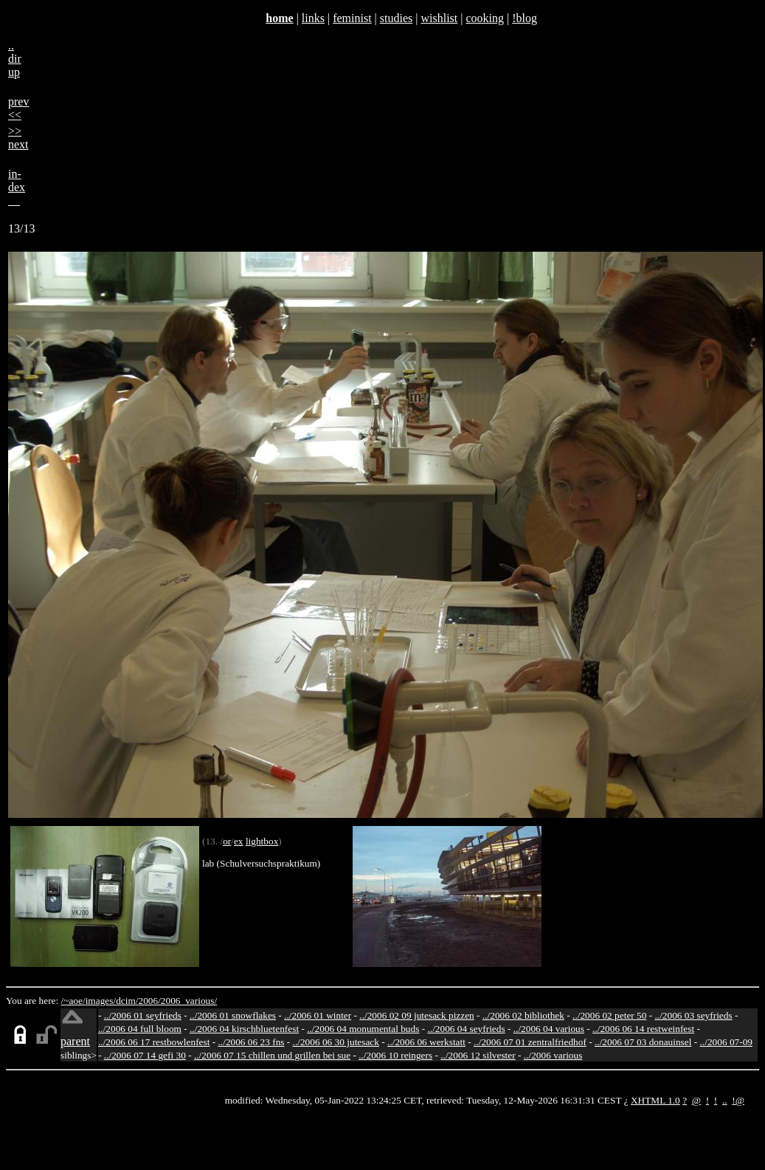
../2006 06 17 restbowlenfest (154, 1041)
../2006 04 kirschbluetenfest (244, 1028)
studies (396, 18)
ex (238, 841)
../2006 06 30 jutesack (336, 1041)
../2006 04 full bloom (139, 1028)
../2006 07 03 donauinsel (643, 1041)
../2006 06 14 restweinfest (643, 1028)
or (227, 841)
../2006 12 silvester (477, 1055)
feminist (352, 18)
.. (724, 1100)
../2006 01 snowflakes (233, 1015)
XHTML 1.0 (655, 1100)
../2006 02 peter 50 (609, 1015)
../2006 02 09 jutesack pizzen (416, 1015)
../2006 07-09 (726, 1041)
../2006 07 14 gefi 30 (145, 1055)
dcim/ (127, 1000)
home (279, 18)
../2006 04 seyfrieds (466, 1028)
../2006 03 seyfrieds (694, 1015)
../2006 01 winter (317, 1015)
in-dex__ (16, 187)
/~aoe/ (73, 1000)
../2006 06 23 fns (251, 1041)
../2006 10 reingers (395, 1055)
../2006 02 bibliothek (523, 1015)
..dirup (14, 58)
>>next (18, 138)
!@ (738, 1100)
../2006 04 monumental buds (363, 1028)
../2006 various (553, 1055)
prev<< (18, 108)
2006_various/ (189, 1000)
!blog (524, 18)
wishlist (438, 18)
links (313, 18)
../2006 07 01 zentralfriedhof (530, 1041)
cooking (484, 18)
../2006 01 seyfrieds (142, 1015)
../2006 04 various (548, 1028)
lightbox (262, 841)
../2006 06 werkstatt (426, 1041)
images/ (101, 1000)
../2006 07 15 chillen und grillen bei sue (272, 1055)
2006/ (149, 1000)
